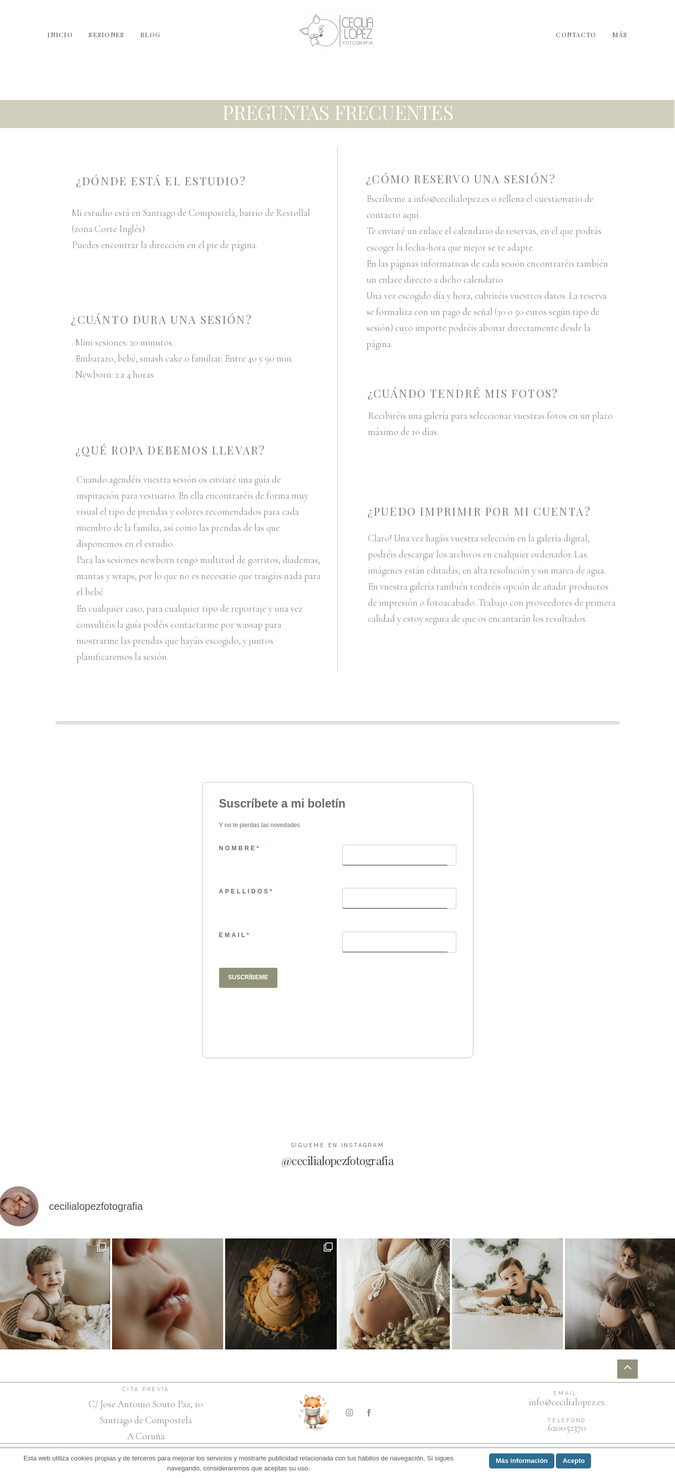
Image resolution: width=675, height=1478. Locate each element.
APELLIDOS (244, 891)
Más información (521, 1460)
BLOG (150, 34)
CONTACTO (576, 34)
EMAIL (233, 935)
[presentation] (295, 1020)
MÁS (620, 34)
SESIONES (106, 34)
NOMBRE (238, 848)
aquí (411, 214)
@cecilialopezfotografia (337, 1160)
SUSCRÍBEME (248, 977)
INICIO (60, 34)
